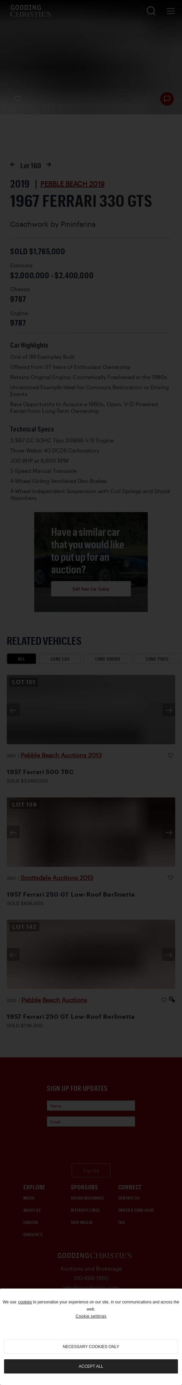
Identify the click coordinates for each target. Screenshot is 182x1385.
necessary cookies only (91, 1346)
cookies (25, 1302)
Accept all (91, 1366)
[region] (91, 1337)
